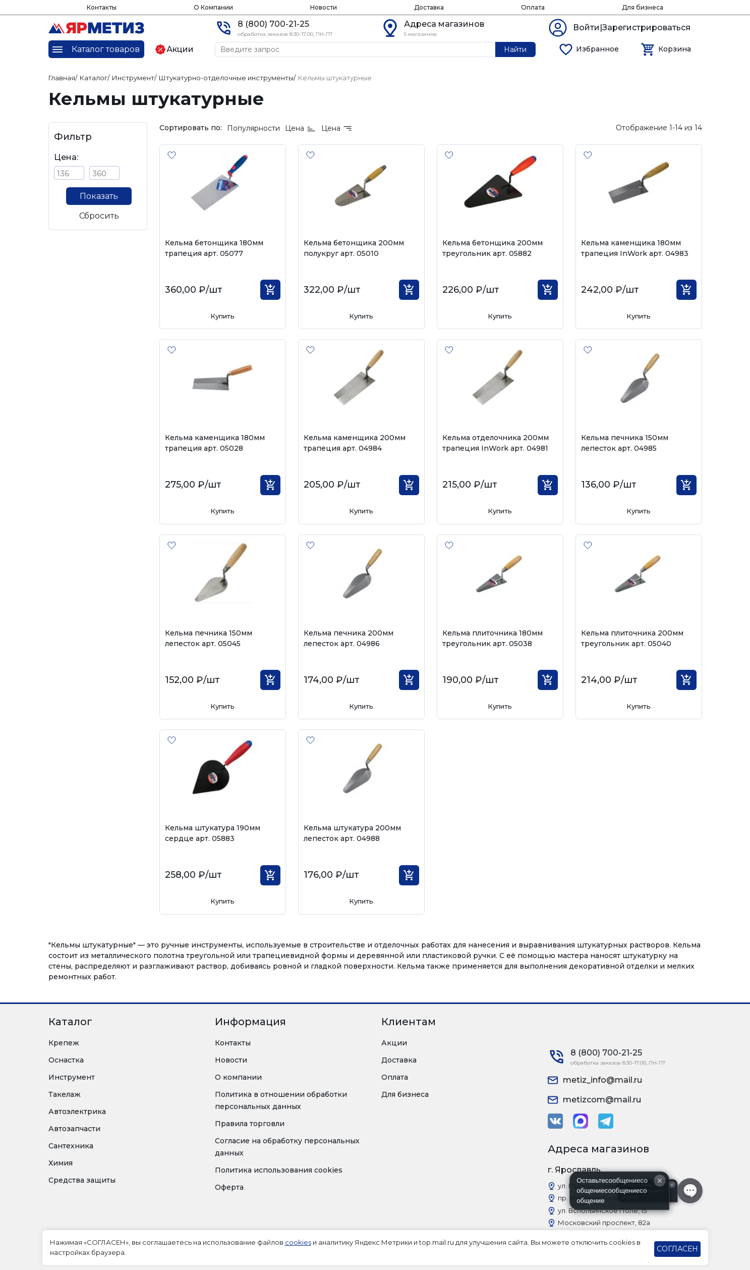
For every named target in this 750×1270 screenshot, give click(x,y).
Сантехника (70, 1145)
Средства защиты (82, 1180)
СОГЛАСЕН (677, 1248)
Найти (515, 49)
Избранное (597, 49)
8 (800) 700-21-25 (273, 24)
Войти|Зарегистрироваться (631, 27)
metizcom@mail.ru (602, 1099)
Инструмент (71, 1077)
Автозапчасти (74, 1128)
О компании (238, 1077)
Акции (394, 1042)
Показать (99, 196)
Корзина (674, 49)
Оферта (229, 1187)
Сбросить (99, 216)
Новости (323, 7)
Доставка (429, 7)
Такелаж (64, 1094)
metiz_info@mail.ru (602, 1080)
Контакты (102, 7)
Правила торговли (249, 1123)
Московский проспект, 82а (604, 1223)
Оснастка (66, 1060)
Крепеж (63, 1042)
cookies (298, 1242)
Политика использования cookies (278, 1170)
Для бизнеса (642, 7)
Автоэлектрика (77, 1111)
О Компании (213, 7)
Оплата (533, 7)
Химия (60, 1163)
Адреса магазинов (444, 24)
